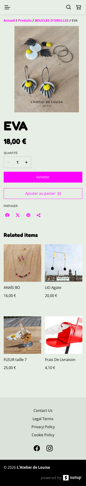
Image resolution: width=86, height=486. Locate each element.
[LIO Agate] (64, 275)
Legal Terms (43, 418)
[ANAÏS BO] (22, 275)
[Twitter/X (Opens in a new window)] (17, 215)
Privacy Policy (43, 426)
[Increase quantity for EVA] (26, 162)
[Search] (69, 7)
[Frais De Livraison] (64, 347)
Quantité (11, 153)
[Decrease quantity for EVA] (8, 162)
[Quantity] (17, 162)
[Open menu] (7, 7)
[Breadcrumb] (43, 20)
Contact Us (43, 410)
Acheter (43, 177)
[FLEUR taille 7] (22, 347)
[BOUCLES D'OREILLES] (52, 20)
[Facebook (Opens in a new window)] (7, 215)
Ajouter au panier (43, 193)
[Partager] (38, 215)
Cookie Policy (43, 434)
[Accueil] (9, 20)
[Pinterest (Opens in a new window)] (28, 215)
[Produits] (25, 20)
